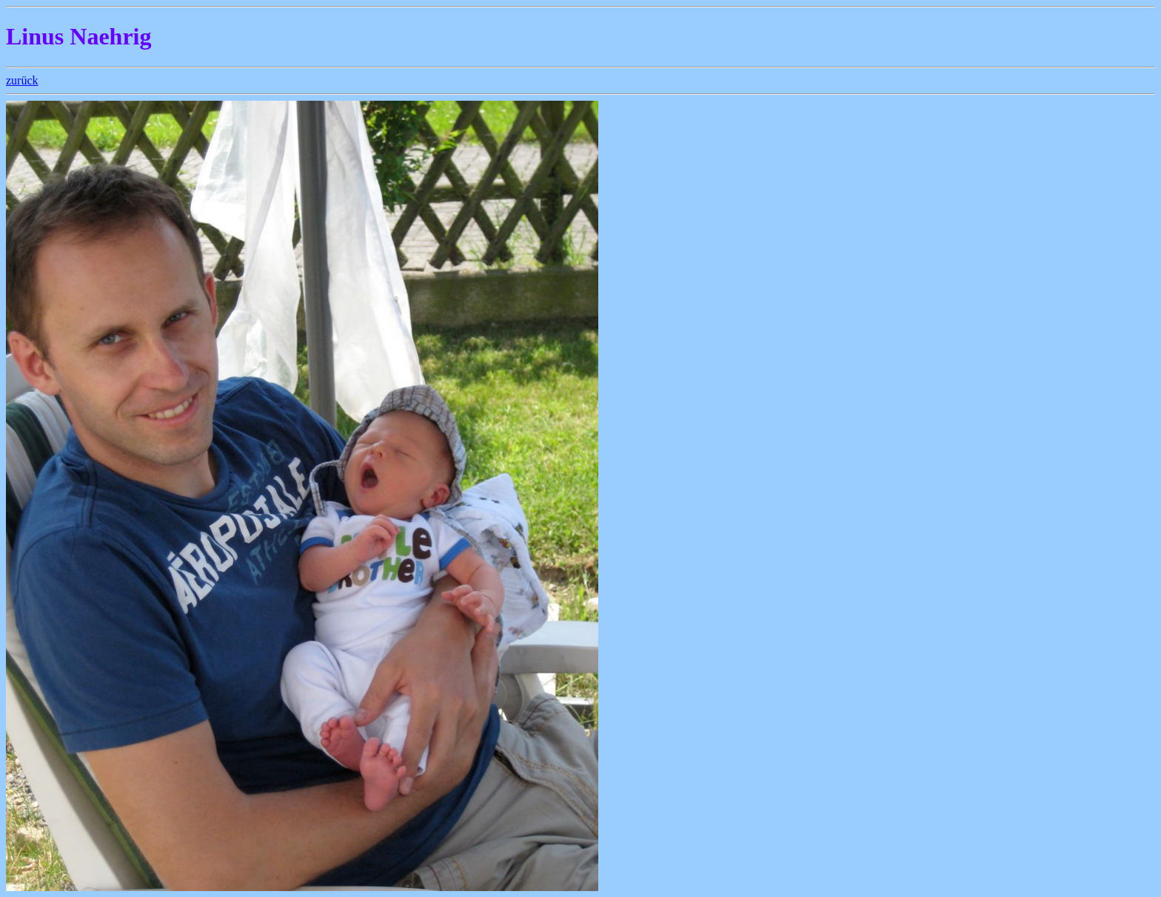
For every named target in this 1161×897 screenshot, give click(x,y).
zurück (22, 80)
